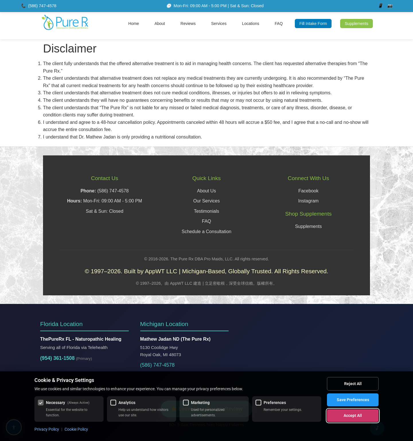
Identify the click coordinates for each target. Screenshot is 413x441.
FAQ (279, 23)
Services (219, 23)
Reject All (353, 383)
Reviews (188, 23)
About (160, 23)
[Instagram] (389, 6)
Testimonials (206, 211)
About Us (206, 190)
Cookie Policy (76, 429)
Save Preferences (353, 399)
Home (133, 23)
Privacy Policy (46, 429)
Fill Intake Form (313, 23)
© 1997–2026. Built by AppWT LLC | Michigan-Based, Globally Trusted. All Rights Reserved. (206, 271)
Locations (250, 23)
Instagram (308, 200)
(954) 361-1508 (57, 358)
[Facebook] (380, 6)
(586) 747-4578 (42, 5)
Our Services (206, 200)
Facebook (308, 190)
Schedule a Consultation (206, 231)
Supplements (356, 23)
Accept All (353, 415)
